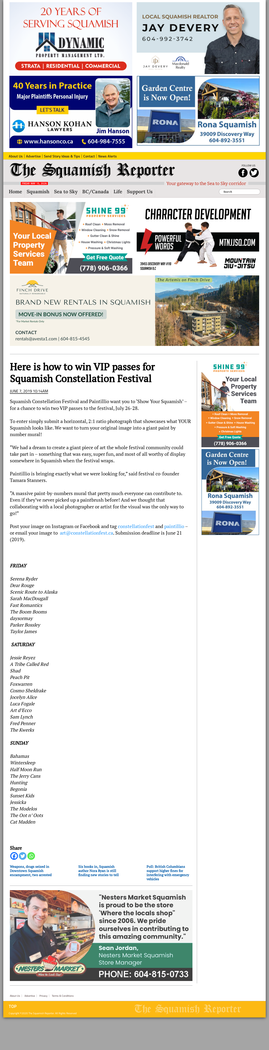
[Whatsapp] (31, 856)
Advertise (29, 996)
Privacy (43, 996)
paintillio (174, 526)
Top (13, 1006)
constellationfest (136, 526)
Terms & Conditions (63, 996)
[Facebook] (14, 856)
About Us (15, 996)
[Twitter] (22, 856)
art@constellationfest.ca (86, 533)
